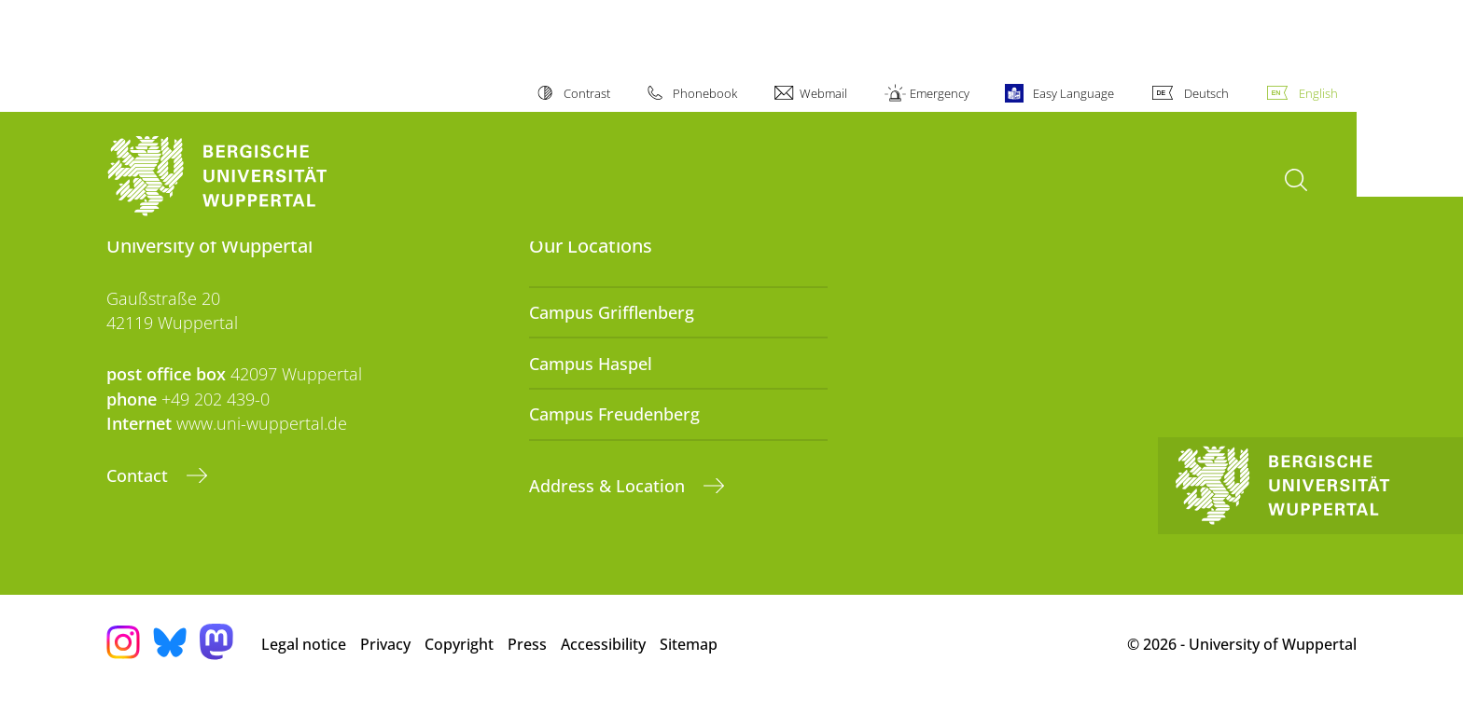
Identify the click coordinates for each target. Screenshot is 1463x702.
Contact (139, 475)
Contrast (587, 93)
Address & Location (609, 486)
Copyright (459, 644)
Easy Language (1073, 93)
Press (527, 644)
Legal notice (303, 644)
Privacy (385, 644)
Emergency (939, 93)
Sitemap (689, 644)
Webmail (823, 93)
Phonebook (705, 93)
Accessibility (603, 644)
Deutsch (1206, 93)
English (1318, 93)
